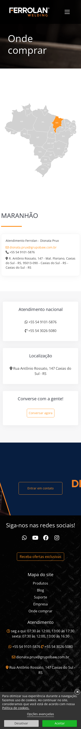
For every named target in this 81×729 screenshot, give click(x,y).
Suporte (40, 597)
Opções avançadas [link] (40, 714)
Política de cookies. (15, 708)
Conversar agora (40, 413)
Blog (40, 590)
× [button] (77, 692)
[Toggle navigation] (67, 12)
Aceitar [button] (60, 723)
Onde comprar (40, 611)
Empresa (40, 604)
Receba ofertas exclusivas (40, 556)
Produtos (40, 583)
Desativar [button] (21, 723)
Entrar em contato (40, 488)
